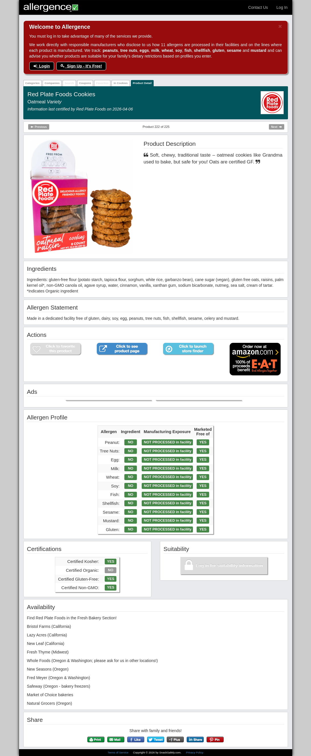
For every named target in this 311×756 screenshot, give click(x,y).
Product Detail (142, 83)
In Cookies (121, 83)
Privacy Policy (194, 752)
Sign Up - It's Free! (81, 66)
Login (42, 66)
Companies (52, 83)
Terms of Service (118, 752)
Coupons (85, 83)
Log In (282, 7)
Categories (32, 83)
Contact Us (258, 7)
